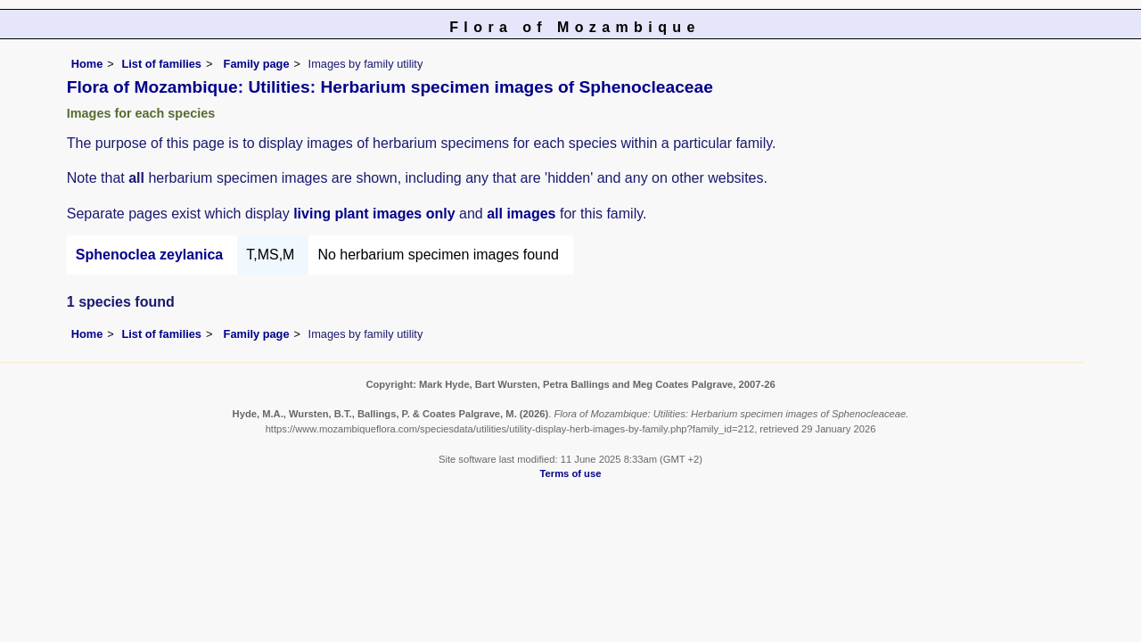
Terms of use (571, 473)
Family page (257, 63)
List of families (161, 63)
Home (87, 63)
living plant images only (374, 213)
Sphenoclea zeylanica (149, 254)
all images (521, 213)
